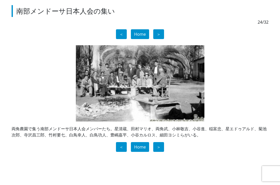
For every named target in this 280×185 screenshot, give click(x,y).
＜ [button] (121, 34)
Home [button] (140, 34)
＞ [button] (159, 34)
